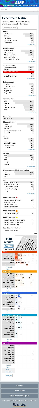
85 (23, 278)
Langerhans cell (8, 278)
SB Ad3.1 (11, 348)
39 (16, 286)
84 (27, 265)
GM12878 (11, 306)
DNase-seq (27, 246)
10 (19, 308)
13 (25, 262)
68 (21, 255)
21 (16, 283)
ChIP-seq (20, 247)
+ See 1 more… (8, 366)
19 (21, 298)
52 (16, 275)
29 (19, 323)
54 (16, 280)
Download (9, 375)
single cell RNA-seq (26, 244)
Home (4, 9)
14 (16, 295)
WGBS (32, 247)
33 (16, 298)
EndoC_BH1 (10, 298)
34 (19, 255)
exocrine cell (9, 286)
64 (23, 262)
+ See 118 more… (8, 268)
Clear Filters (8, 249)
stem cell (6, 343)
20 (21, 260)
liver (12, 260)
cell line (5, 293)
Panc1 (12, 308)
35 (21, 275)
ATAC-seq (22, 246)
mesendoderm (9, 354)
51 (19, 317)
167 (16, 260)
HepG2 (11, 295)
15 (21, 280)
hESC (12, 345)
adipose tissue (9, 258)
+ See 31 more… (9, 340)
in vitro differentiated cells (12, 315)
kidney (12, 262)
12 (23, 275)
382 (16, 258)
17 (19, 262)
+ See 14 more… (9, 312)
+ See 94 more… (9, 290)
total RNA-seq (18, 245)
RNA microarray (29, 244)
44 (19, 280)
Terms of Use (19, 391)
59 (19, 306)
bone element (9, 265)
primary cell (7, 271)
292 (16, 255)
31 (31, 275)
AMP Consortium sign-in (19, 396)
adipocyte (10, 317)
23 (21, 283)
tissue (5, 251)
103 (19, 260)
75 (21, 262)
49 (16, 262)
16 (31, 283)
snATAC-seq (31, 246)
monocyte (10, 280)
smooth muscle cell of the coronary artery (8, 302)
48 (29, 278)
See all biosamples (8, 371)
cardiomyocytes (8, 319)
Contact (19, 386)
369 (19, 295)
